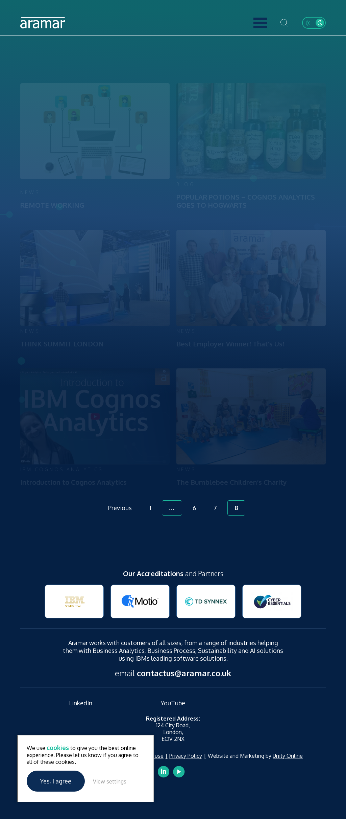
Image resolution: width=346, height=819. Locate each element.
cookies (58, 747)
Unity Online (288, 755)
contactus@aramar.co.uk (184, 673)
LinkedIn (80, 703)
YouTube (173, 703)
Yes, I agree (55, 781)
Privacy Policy (185, 755)
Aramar (42, 22)
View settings (109, 781)
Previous (120, 507)
